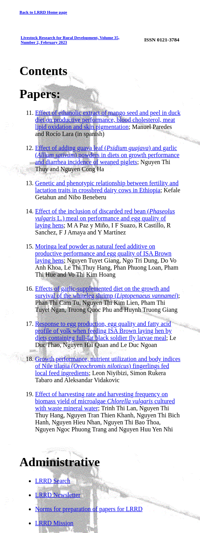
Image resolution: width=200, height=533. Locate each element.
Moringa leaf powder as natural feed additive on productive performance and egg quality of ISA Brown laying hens (103, 253)
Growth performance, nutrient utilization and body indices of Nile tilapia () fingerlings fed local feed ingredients (108, 366)
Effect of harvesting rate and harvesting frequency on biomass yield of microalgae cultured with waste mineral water (105, 401)
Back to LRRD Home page (43, 12)
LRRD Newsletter (57, 495)
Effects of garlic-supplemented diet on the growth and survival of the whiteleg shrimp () (106, 292)
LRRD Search (52, 481)
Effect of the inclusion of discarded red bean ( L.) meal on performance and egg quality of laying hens (105, 218)
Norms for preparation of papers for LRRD (88, 509)
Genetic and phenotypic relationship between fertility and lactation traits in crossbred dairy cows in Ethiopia (107, 186)
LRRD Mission (54, 523)
